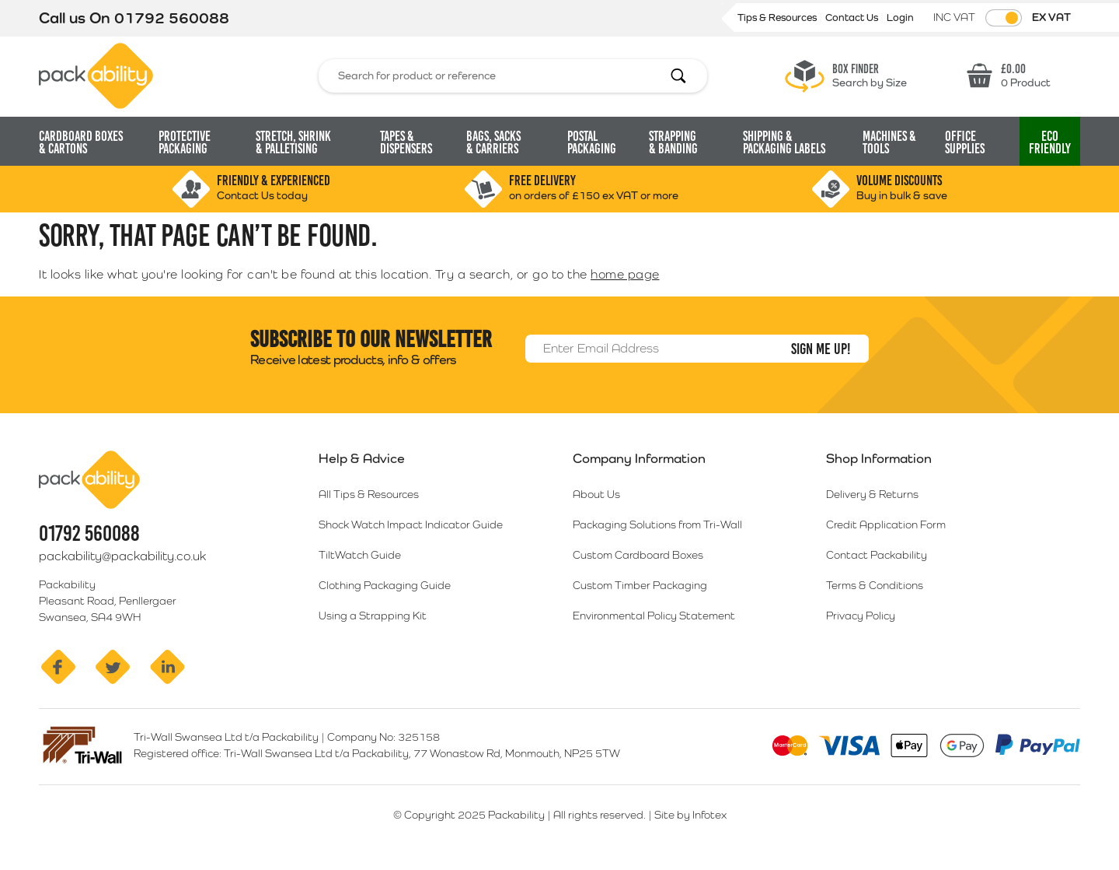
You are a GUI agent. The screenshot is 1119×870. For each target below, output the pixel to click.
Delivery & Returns (872, 494)
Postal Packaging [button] (591, 142)
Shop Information (879, 458)
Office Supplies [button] (965, 142)
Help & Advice (362, 458)
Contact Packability (876, 555)
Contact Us (852, 17)
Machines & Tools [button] (889, 142)
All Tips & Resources (369, 494)
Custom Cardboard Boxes (638, 555)
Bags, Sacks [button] (493, 142)
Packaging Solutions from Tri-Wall (657, 524)
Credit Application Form (886, 524)
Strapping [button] (673, 142)
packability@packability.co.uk (122, 556)
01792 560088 (171, 18)
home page (625, 274)
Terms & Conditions (874, 585)
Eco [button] (1050, 142)
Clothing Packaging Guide (385, 585)
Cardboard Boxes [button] (81, 142)
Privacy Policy (860, 615)
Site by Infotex (690, 815)
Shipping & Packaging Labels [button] (784, 142)
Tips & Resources (778, 17)
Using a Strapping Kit (373, 615)
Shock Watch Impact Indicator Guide (411, 524)
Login (900, 17)
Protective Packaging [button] (185, 142)
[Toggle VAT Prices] (1003, 17)
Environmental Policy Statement (654, 615)
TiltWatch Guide (360, 555)
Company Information (639, 458)
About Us (596, 494)
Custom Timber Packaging (640, 585)
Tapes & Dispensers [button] (406, 142)
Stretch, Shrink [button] (293, 142)
